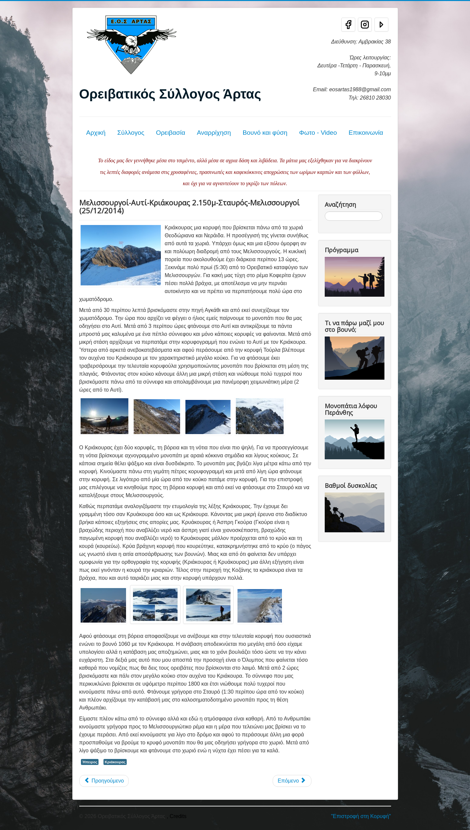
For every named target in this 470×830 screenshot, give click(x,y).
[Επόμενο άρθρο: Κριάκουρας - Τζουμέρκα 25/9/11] (292, 781)
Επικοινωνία (366, 132)
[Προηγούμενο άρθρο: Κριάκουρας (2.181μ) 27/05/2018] (104, 781)
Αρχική (95, 132)
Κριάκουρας (115, 762)
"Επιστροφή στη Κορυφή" (361, 816)
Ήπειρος (90, 762)
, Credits (177, 816)
